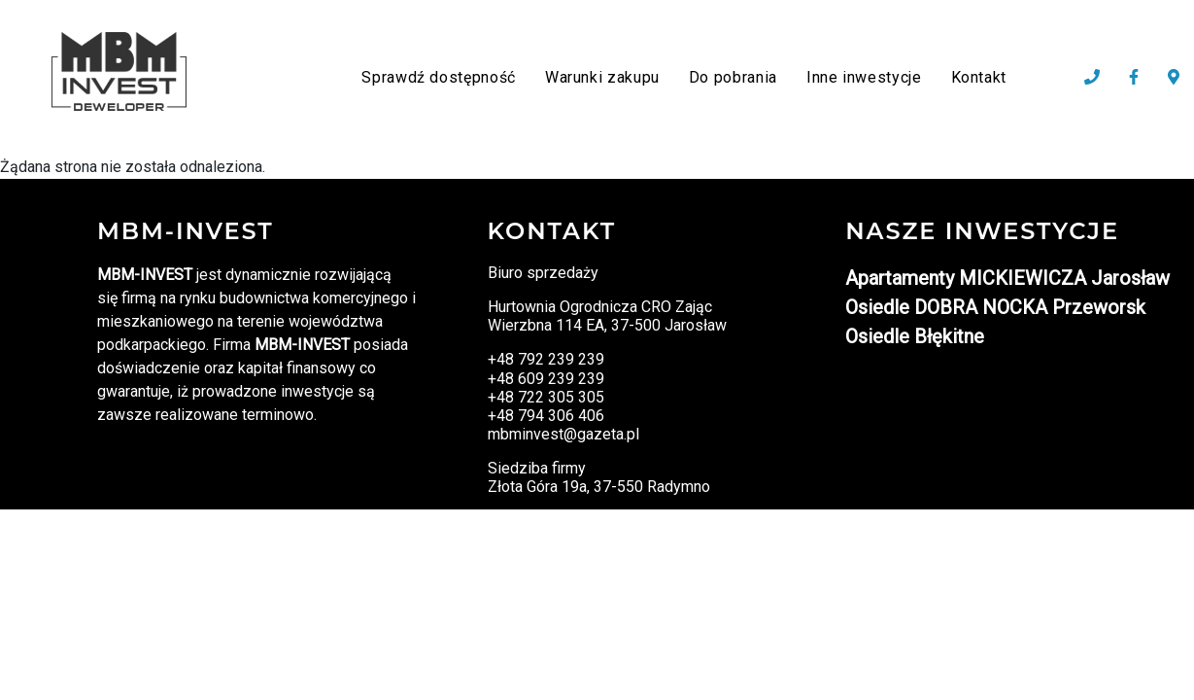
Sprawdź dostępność (438, 77)
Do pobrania (733, 77)
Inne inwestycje (864, 77)
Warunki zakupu (602, 77)
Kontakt (978, 77)
